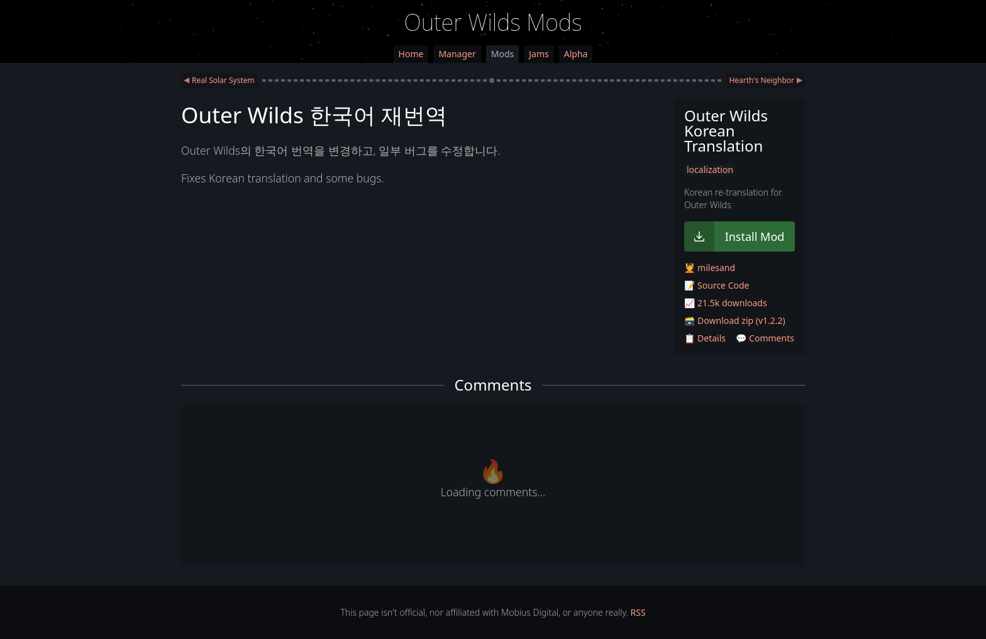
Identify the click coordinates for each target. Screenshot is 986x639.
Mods (502, 54)
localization (710, 169)
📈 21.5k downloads (725, 303)
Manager (456, 54)
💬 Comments (765, 338)
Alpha (576, 54)
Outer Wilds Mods (493, 22)
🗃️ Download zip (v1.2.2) (734, 320)
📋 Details (705, 338)
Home (411, 54)
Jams (538, 54)
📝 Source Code (716, 285)
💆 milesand (709, 268)
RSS (638, 612)
